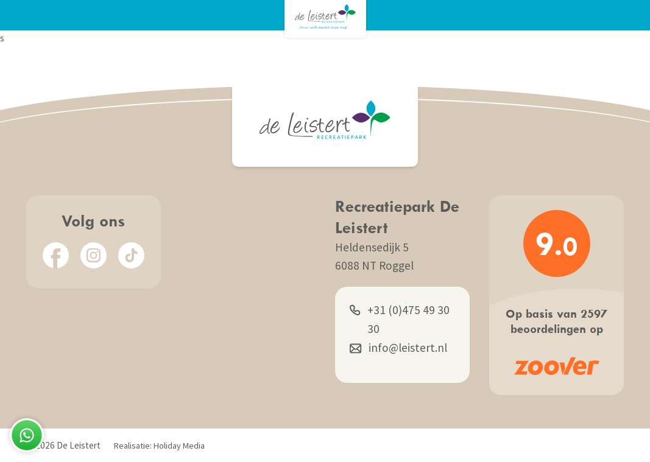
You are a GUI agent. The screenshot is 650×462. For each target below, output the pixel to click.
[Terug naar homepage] (325, 16)
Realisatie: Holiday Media (159, 445)
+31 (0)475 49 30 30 (400, 318)
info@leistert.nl (398, 347)
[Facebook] (56, 255)
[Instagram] (93, 255)
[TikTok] (131, 255)
